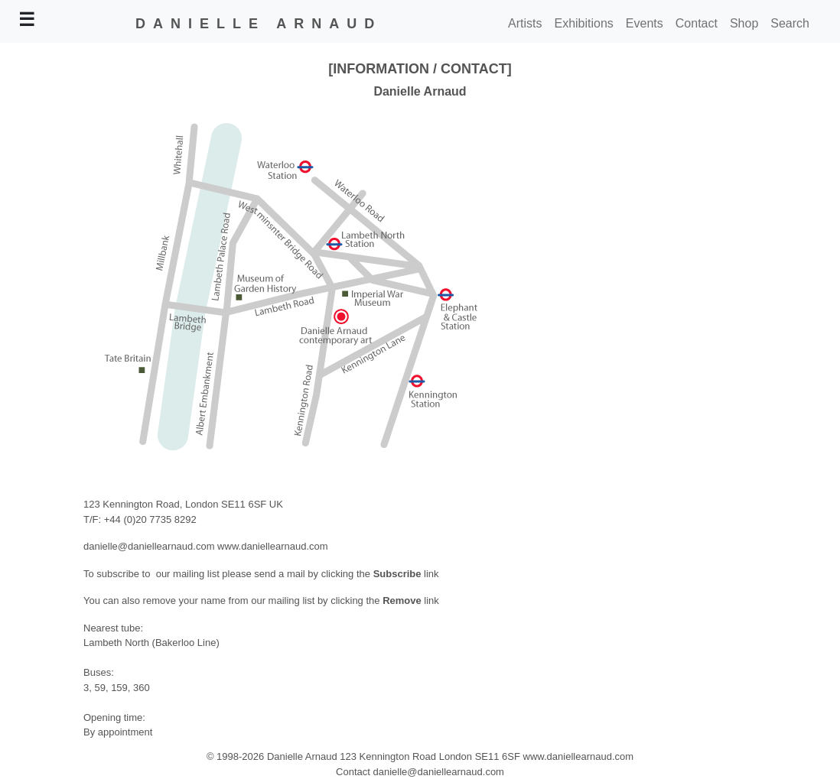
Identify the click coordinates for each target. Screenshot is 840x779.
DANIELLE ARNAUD (258, 23)
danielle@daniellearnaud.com (148, 546)
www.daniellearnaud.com (272, 546)
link (430, 600)
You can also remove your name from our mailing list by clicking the (233, 600)
